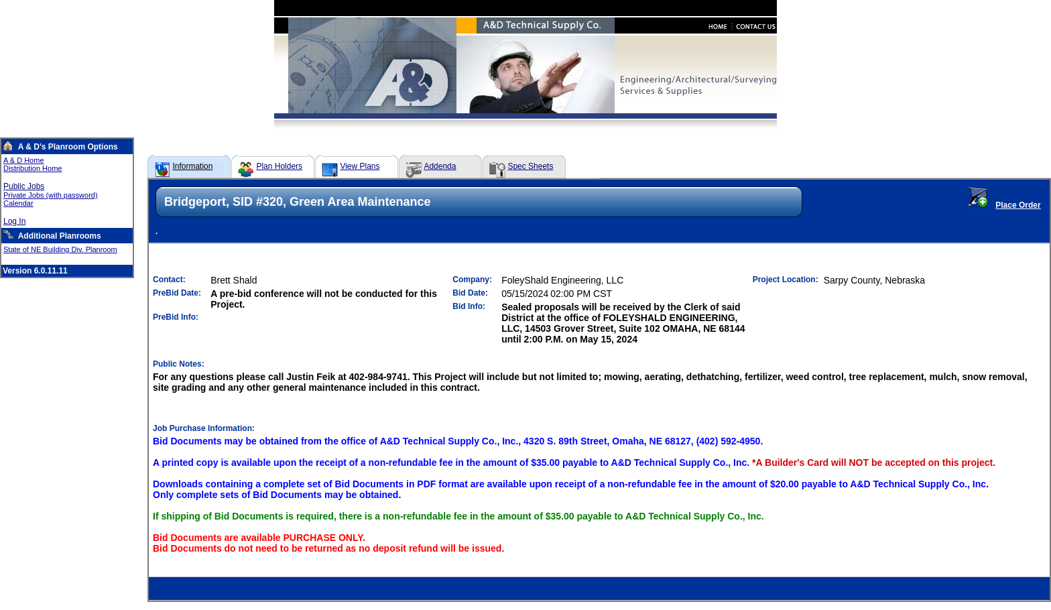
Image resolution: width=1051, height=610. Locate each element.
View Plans (359, 166)
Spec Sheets (530, 166)
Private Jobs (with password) (50, 195)
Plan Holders (279, 166)
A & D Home (23, 160)
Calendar (18, 203)
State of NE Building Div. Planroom (60, 249)
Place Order (1017, 205)
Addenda (440, 166)
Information (192, 166)
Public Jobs (23, 186)
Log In (14, 221)
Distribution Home (32, 168)
